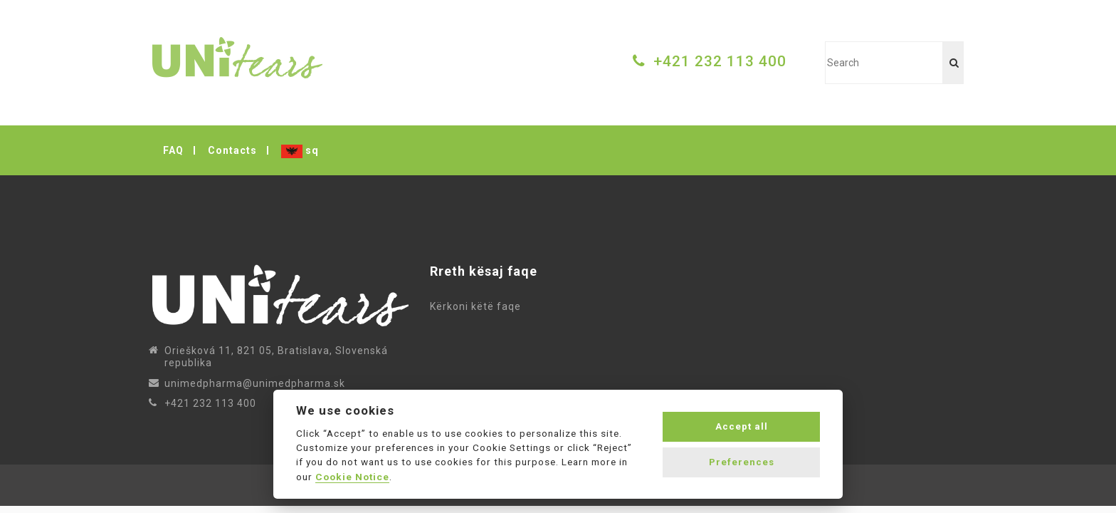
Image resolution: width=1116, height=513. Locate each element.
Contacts (232, 150)
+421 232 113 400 (719, 61)
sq (300, 151)
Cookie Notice (352, 476)
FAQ (173, 150)
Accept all (741, 426)
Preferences (741, 462)
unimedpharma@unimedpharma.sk (254, 383)
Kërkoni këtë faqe (478, 306)
